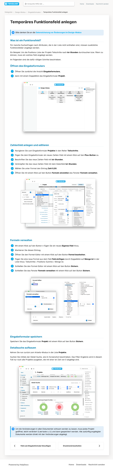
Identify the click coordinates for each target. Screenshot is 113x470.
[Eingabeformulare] (34, 12)
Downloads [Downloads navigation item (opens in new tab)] (90, 4)
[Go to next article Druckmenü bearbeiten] (81, 446)
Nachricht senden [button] (102, 4)
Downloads (81, 465)
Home (71, 465)
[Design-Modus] (20, 12)
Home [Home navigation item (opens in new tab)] (82, 4)
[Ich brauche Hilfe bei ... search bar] (48, 4)
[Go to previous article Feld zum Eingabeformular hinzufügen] (33, 446)
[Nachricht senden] (102, 3)
